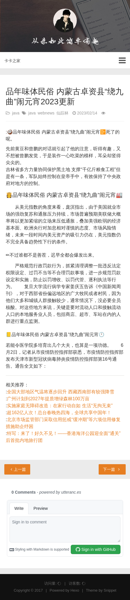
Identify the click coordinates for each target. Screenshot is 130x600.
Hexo (74, 590)
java (16, 113)
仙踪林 (62, 113)
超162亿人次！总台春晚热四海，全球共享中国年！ (59, 412)
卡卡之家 (12, 60)
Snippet (110, 590)
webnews (46, 113)
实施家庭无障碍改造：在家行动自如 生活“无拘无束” (59, 405)
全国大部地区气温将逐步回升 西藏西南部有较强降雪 (60, 391)
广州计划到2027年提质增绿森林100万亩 (48, 398)
